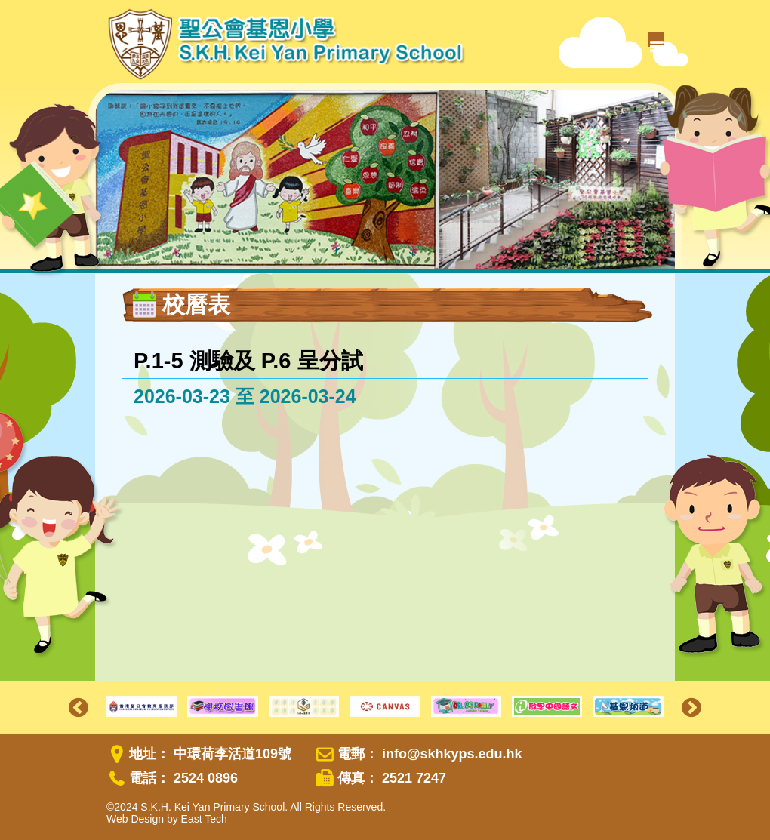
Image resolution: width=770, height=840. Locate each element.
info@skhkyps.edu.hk (452, 754)
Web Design (135, 819)
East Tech (204, 819)
